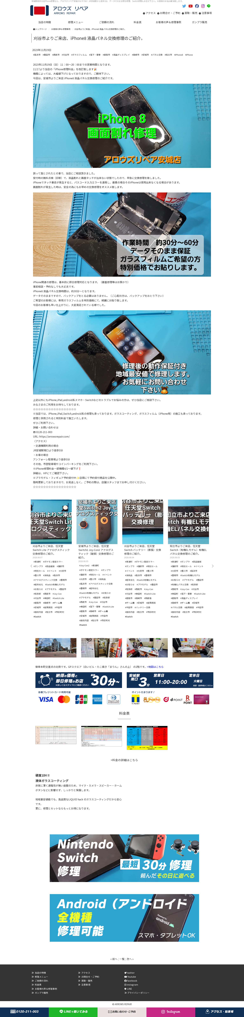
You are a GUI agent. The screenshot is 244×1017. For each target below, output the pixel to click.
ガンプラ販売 (41, 992)
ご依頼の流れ (41, 980)
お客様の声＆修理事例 (46, 988)
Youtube (130, 976)
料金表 (38, 984)
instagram (131, 984)
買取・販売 (191, 13)
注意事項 (207, 13)
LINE (129, 988)
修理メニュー (41, 976)
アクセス (151, 13)
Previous (31, 566)
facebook (130, 980)
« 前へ (113, 959)
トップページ (40, 29)
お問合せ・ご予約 (170, 13)
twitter (129, 972)
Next (212, 566)
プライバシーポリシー (138, 992)
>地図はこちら (155, 667)
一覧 (122, 959)
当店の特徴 (40, 972)
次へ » (130, 959)
